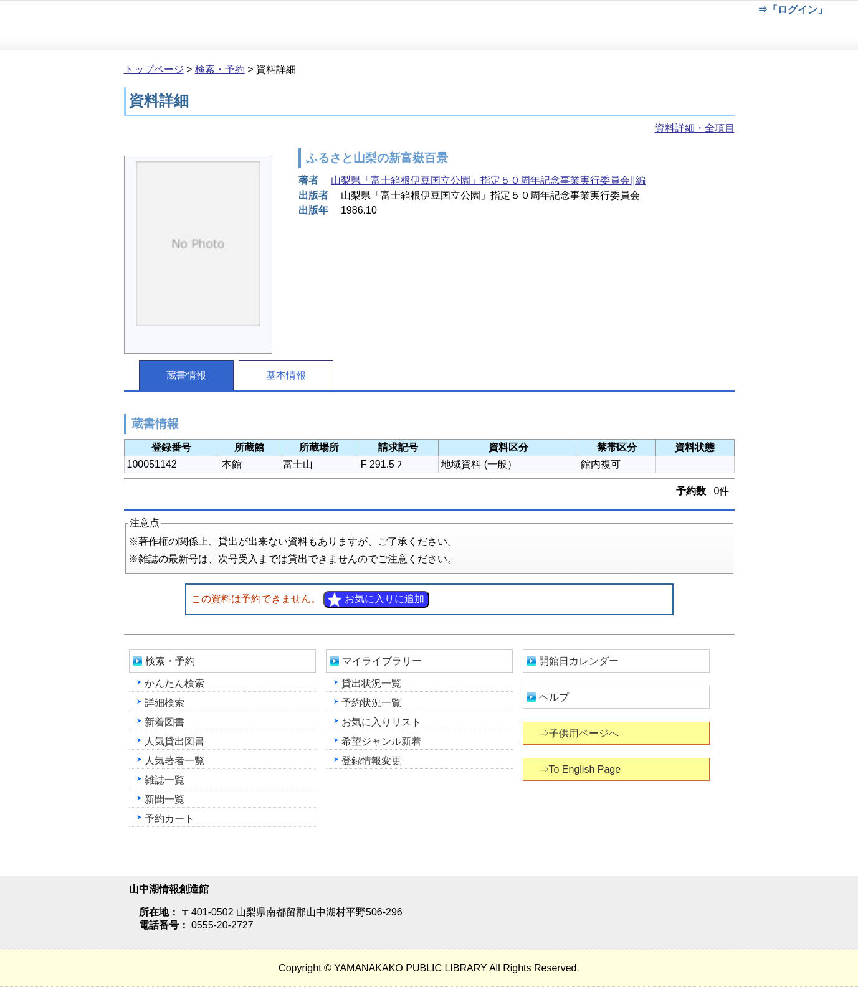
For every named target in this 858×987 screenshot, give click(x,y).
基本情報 (286, 375)
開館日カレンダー (579, 661)
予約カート (169, 818)
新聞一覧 (164, 799)
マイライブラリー (382, 661)
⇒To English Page (581, 769)
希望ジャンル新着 (381, 741)
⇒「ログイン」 (792, 9)
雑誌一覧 (164, 780)
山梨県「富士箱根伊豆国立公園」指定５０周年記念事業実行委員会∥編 (488, 180)
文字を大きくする (709, 11)
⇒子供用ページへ (580, 733)
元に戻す (668, 11)
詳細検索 (164, 702)
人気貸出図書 (174, 741)
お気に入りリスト (381, 722)
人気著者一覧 (174, 760)
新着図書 (164, 722)
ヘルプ (554, 697)
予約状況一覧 (371, 702)
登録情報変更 (371, 760)
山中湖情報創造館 (149, 25)
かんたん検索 (174, 683)
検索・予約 (220, 69)
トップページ (154, 69)
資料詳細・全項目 (695, 128)
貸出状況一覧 (371, 683)
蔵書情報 (186, 375)
